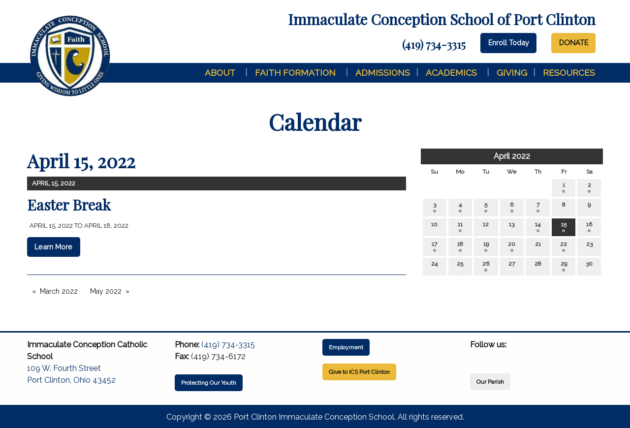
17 (434, 246)
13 (511, 226)
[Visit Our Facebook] (478, 356)
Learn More (53, 247)
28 (538, 266)
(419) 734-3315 (434, 44)
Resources (569, 72)
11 (460, 226)
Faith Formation (295, 72)
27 (511, 266)
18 (460, 246)
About (220, 72)
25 (460, 266)
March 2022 (59, 291)
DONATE (573, 42)
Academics (451, 72)
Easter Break (69, 204)
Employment (346, 347)
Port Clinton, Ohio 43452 (71, 380)
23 (589, 246)
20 (511, 246)
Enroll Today (508, 42)
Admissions (382, 72)
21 (538, 246)
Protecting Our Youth (208, 382)
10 (434, 226)
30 (589, 266)
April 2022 (512, 156)
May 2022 (106, 291)
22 (563, 246)
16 (589, 226)
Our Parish (490, 381)
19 (486, 246)
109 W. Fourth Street (64, 368)
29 (564, 266)
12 (486, 226)
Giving (512, 72)
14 (537, 226)
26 (485, 266)
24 (434, 266)
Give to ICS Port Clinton (359, 371)
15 (564, 226)
